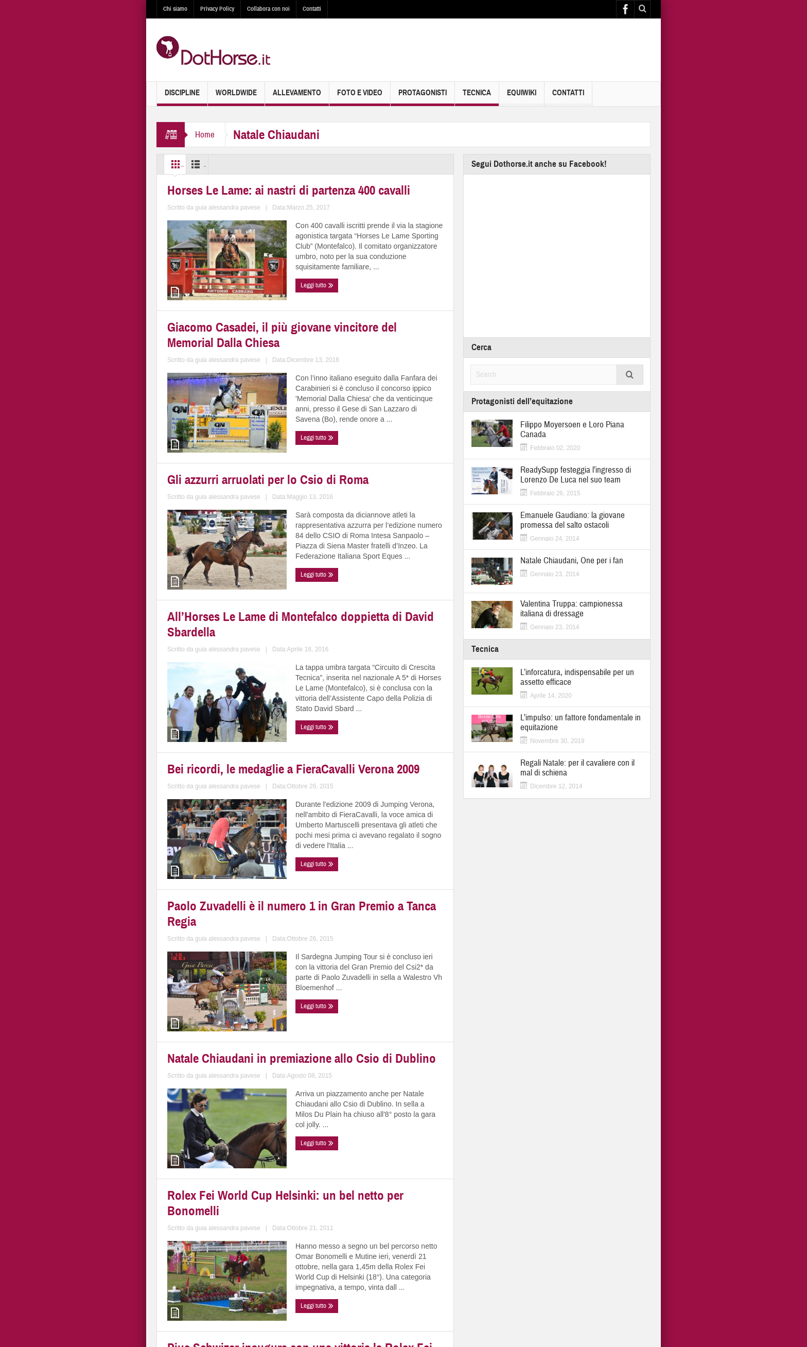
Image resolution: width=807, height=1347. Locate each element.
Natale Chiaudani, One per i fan (571, 560)
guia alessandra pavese (253, 350)
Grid (181, 164)
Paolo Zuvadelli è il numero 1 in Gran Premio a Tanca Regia (373, 726)
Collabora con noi (268, 8)
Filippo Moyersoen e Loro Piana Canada (572, 429)
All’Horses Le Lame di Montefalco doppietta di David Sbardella (378, 514)
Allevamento (297, 97)
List (220, 164)
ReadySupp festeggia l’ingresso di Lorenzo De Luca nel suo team (575, 475)
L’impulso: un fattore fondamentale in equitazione (580, 722)
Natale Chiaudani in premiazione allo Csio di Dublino (227, 937)
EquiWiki (521, 97)
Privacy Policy (217, 8)
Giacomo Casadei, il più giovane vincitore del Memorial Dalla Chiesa (375, 296)
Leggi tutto (186, 370)
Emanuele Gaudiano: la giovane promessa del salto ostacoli (572, 520)
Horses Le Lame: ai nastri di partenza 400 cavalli (219, 290)
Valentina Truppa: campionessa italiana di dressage (571, 608)
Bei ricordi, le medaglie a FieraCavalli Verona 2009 (212, 726)
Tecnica (477, 97)
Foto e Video (359, 97)
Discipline (182, 97)
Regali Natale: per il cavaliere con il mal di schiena (577, 768)
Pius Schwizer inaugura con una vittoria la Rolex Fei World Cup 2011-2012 (227, 1155)
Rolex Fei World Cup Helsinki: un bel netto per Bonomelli (376, 937)
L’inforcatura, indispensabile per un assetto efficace (577, 677)
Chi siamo (175, 8)
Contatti (312, 8)
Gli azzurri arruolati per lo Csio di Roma (228, 514)
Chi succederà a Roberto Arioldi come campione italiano (374, 1149)
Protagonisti (422, 97)
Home (205, 134)
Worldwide (236, 97)
